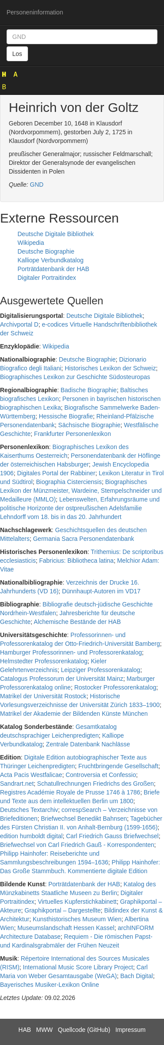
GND (36, 184)
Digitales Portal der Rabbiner (56, 473)
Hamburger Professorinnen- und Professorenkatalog (71, 652)
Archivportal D (19, 324)
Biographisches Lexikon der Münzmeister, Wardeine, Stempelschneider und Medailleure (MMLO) (81, 490)
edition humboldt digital (31, 836)
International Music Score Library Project (78, 967)
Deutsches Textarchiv (29, 809)
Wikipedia (30, 242)
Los (17, 53)
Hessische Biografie (66, 416)
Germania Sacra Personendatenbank (83, 538)
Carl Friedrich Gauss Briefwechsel (112, 836)
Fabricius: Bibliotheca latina (76, 560)
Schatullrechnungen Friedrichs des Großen (95, 783)
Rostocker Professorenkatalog (115, 687)
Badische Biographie (88, 390)
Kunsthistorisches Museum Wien (77, 919)
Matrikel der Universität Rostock (43, 696)
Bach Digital (136, 975)
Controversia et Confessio (101, 774)
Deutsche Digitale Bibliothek (55, 233)
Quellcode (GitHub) (84, 1029)
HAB (24, 1029)
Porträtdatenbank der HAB (53, 268)
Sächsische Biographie (89, 424)
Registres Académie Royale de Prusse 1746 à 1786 (70, 792)
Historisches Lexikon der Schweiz (110, 368)
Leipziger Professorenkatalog (100, 669)
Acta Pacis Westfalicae (31, 774)
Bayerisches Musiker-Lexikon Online (49, 984)
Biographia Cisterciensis (69, 481)
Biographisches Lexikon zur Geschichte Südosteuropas (75, 376)
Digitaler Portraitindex (46, 277)
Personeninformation (35, 12)
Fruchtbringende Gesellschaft (118, 766)
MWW (44, 1029)
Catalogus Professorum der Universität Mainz (61, 678)
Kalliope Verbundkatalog (50, 260)
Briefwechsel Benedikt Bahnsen (84, 818)
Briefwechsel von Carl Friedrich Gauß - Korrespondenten (77, 844)
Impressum (130, 1029)
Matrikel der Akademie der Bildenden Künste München (74, 713)
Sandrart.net (17, 783)
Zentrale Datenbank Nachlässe (88, 744)
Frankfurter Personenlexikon (72, 433)
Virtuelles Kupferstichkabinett (77, 901)
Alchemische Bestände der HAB (77, 621)
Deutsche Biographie (45, 251)
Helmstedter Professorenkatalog (43, 661)
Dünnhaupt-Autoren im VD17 (101, 591)
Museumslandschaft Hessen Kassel (66, 927)
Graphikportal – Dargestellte (62, 910)
